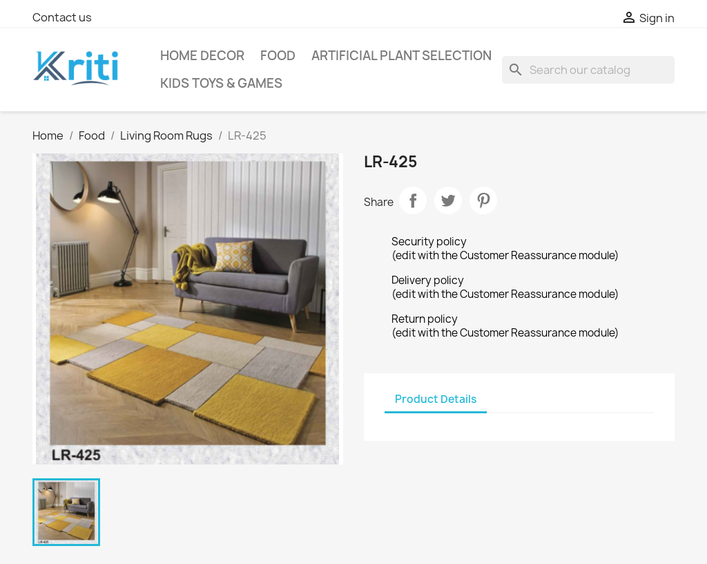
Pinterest (483, 200)
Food (278, 55)
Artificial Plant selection (401, 55)
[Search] (588, 70)
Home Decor (202, 55)
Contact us (62, 17)
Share (413, 200)
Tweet (448, 200)
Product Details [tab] (435, 399)
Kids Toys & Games (221, 83)
